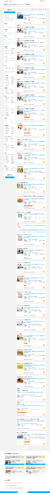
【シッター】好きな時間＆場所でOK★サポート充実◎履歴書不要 (34, 141)
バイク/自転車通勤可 (7, 147)
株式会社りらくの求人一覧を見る (27, 135)
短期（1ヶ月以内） (7, 51)
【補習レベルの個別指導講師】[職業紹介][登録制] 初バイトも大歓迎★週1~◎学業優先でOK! (30, 421)
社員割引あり (12, 159)
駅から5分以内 (7, 145)
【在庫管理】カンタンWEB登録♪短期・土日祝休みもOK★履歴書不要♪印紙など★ (34, 70)
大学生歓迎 (7, 78)
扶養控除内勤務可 (7, 98)
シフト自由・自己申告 (7, 112)
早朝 (6, 119)
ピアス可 (12, 139)
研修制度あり (12, 154)
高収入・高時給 (7, 72)
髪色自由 (7, 138)
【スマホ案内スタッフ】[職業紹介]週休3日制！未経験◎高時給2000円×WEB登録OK (34, 199)
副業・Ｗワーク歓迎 (12, 83)
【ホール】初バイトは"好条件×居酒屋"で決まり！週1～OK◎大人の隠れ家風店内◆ (34, 278)
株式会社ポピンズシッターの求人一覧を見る (29, 162)
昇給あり (12, 158)
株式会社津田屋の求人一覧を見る (27, 258)
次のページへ (37, 448)
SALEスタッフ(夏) (7, 61)
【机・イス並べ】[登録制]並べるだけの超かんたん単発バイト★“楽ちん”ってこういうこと (31, 406)
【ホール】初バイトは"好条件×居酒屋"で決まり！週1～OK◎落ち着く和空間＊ (34, 169)
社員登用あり (12, 161)
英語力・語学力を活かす (7, 168)
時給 (41, 9)
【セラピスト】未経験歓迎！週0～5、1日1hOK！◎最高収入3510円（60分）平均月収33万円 (34, 336)
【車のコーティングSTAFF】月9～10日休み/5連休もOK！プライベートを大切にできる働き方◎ (34, 251)
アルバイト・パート (7, 90)
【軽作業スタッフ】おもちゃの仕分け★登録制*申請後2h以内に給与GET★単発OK (30, 392)
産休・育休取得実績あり (12, 163)
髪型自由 (12, 138)
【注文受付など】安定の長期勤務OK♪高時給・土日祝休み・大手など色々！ (34, 56)
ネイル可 (7, 141)
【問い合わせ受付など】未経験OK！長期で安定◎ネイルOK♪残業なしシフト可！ (34, 84)
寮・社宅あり (7, 158)
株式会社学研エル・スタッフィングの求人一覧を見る (23, 428)
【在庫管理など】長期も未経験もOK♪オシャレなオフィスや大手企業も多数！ (34, 29)
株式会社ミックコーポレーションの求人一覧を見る (29, 221)
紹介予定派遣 (7, 93)
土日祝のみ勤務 (7, 110)
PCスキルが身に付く (7, 149)
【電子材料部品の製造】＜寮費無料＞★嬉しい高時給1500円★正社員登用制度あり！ (34, 352)
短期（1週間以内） (13, 49)
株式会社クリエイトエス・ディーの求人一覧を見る (29, 315)
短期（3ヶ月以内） (13, 51)
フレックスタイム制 (12, 112)
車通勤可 (12, 145)
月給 (45, 9)
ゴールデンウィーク (7, 58)
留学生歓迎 (12, 81)
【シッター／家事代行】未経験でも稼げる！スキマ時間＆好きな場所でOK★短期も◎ (34, 155)
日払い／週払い (12, 72)
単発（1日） (7, 48)
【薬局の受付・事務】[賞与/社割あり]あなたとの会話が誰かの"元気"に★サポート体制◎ (34, 185)
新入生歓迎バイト (12, 58)
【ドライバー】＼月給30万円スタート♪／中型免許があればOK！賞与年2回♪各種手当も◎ (34, 15)
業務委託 (12, 93)
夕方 (11, 121)
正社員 (12, 89)
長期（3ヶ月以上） (7, 53)
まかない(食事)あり (7, 155)
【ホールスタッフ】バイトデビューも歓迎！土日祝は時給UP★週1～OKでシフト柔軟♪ (34, 435)
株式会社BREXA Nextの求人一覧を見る (28, 386)
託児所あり (7, 162)
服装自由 (7, 139)
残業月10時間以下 (12, 102)
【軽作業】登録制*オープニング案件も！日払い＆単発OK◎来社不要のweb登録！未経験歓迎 (34, 366)
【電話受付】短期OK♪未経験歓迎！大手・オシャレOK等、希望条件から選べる (34, 43)
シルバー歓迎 (7, 81)
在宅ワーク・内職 (12, 100)
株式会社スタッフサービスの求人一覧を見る (29, 36)
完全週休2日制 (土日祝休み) (7, 115)
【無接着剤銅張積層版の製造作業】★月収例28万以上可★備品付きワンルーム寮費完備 (34, 379)
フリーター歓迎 (7, 83)
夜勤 (11, 122)
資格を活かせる (12, 170)
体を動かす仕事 (7, 100)
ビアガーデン (12, 60)
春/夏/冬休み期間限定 (13, 53)
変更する (10, 27)
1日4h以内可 (12, 97)
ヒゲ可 (12, 141)
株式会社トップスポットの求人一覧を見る (28, 372)
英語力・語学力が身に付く (12, 147)
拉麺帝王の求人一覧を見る (27, 444)
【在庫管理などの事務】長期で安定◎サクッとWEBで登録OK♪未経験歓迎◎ (34, 97)
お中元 (6, 62)
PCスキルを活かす (13, 168)
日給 (43, 9)
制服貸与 (7, 159)
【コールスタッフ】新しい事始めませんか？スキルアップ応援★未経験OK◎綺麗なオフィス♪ (34, 111)
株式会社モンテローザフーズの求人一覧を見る (29, 178)
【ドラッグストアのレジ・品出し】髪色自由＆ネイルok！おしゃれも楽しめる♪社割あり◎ (34, 265)
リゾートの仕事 (7, 102)
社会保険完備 (7, 161)
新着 (39, 9)
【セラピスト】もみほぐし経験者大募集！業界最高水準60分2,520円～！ (34, 126)
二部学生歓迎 (12, 78)
